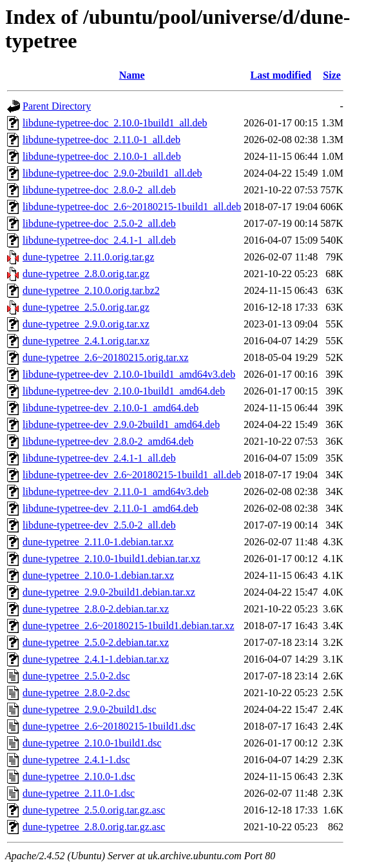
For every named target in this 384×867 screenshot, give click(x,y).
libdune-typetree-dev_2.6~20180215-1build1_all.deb (132, 474)
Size (332, 75)
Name (132, 75)
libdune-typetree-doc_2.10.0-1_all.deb (102, 156)
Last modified (280, 75)
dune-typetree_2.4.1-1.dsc (76, 759)
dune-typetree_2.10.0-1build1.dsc (92, 742)
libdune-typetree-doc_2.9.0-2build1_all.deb (112, 173)
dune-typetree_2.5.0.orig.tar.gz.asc (94, 809)
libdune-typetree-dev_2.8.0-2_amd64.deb (108, 441)
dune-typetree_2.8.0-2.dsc (76, 692)
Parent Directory (57, 106)
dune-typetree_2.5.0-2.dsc (76, 675)
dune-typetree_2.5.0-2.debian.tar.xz (96, 642)
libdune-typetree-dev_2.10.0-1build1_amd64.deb (124, 390)
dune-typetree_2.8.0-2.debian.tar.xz (96, 608)
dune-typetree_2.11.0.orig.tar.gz (88, 256)
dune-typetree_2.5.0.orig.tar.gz (86, 307)
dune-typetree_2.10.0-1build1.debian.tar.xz (111, 558)
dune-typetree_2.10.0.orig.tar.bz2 (91, 290)
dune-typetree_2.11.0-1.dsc (79, 793)
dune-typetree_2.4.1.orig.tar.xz (86, 340)
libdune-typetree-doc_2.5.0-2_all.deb (99, 223)
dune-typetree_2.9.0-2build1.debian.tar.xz (109, 592)
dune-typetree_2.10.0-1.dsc (79, 776)
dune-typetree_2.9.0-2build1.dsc (90, 709)
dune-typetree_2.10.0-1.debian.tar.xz (98, 575)
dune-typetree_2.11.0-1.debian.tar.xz (98, 541)
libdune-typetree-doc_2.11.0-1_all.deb (101, 139)
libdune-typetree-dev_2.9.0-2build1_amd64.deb (121, 424)
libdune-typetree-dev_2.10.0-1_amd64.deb (110, 407)
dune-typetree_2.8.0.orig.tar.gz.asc (94, 826)
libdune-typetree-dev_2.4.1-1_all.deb (99, 458)
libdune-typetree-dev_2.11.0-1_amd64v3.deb (116, 491)
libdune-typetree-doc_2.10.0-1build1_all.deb (115, 122)
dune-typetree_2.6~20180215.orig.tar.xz (105, 357)
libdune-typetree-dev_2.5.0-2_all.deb (99, 525)
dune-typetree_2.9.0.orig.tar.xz (86, 323)
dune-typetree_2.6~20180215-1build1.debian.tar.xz (129, 625)
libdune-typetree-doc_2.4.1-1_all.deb (99, 240)
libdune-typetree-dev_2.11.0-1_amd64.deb (110, 508)
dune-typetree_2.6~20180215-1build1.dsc (109, 726)
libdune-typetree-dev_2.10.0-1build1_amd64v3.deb (129, 374)
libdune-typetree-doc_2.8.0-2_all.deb (99, 189)
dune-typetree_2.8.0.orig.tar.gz (86, 273)
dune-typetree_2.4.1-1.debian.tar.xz (96, 659)
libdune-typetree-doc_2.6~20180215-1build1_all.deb (132, 206)
